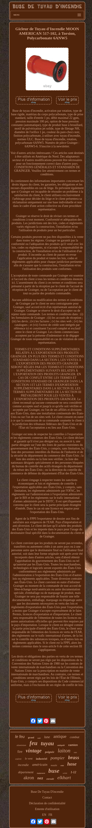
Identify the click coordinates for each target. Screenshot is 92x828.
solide (65, 773)
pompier (58, 758)
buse (53, 771)
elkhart (64, 777)
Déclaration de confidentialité (47, 803)
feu (33, 743)
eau (62, 765)
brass (73, 757)
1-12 (73, 772)
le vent (28, 758)
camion (73, 745)
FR (50, 814)
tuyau (47, 743)
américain (39, 764)
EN (44, 814)
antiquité (61, 745)
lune (47, 737)
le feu (20, 736)
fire (19, 752)
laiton (64, 750)
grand (31, 737)
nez (40, 778)
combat (74, 737)
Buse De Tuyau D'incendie (47, 791)
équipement (41, 773)
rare (75, 752)
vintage (34, 751)
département (26, 772)
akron (28, 777)
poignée (49, 752)
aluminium (21, 745)
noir (39, 738)
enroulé (50, 779)
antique (59, 736)
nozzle (54, 765)
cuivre (18, 758)
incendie (23, 765)
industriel (41, 758)
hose (72, 764)
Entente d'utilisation (47, 809)
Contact (47, 797)
